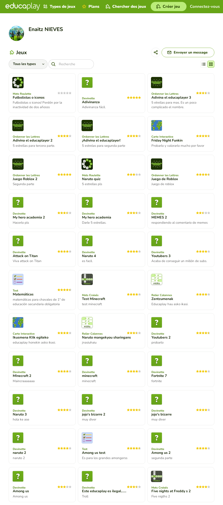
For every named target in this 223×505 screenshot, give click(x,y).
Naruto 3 (20, 414)
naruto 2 (19, 452)
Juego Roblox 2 (25, 179)
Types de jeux (58, 6)
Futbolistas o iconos (29, 97)
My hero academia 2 (29, 217)
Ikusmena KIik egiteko (30, 337)
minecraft (89, 376)
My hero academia (96, 217)
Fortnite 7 (159, 376)
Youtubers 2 (161, 337)
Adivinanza (91, 102)
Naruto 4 (89, 256)
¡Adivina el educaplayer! (101, 140)
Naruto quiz (91, 179)
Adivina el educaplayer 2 (33, 140)
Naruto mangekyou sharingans (106, 337)
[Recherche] (71, 64)
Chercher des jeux (125, 6)
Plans (90, 6)
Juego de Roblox (164, 179)
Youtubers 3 (161, 256)
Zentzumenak (162, 299)
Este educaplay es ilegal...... (104, 491)
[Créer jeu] (169, 6)
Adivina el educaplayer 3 (171, 97)
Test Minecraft (93, 299)
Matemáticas (23, 294)
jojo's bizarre (161, 414)
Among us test (93, 452)
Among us (21, 491)
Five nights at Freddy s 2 (171, 491)
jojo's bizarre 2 (93, 414)
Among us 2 (161, 452)
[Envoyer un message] (188, 52)
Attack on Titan (25, 256)
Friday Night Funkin (167, 140)
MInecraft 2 (22, 376)
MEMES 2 (159, 217)
